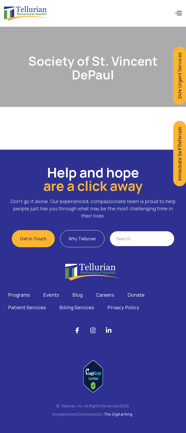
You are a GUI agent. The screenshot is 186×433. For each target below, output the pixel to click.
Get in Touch (33, 239)
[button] (178, 13)
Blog (77, 295)
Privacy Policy (123, 307)
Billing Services (76, 307)
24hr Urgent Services (179, 75)
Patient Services (27, 307)
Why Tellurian (82, 239)
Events (51, 295)
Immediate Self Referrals (179, 153)
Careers (105, 295)
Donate (136, 295)
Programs (19, 295)
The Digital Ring (118, 414)
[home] (27, 13)
